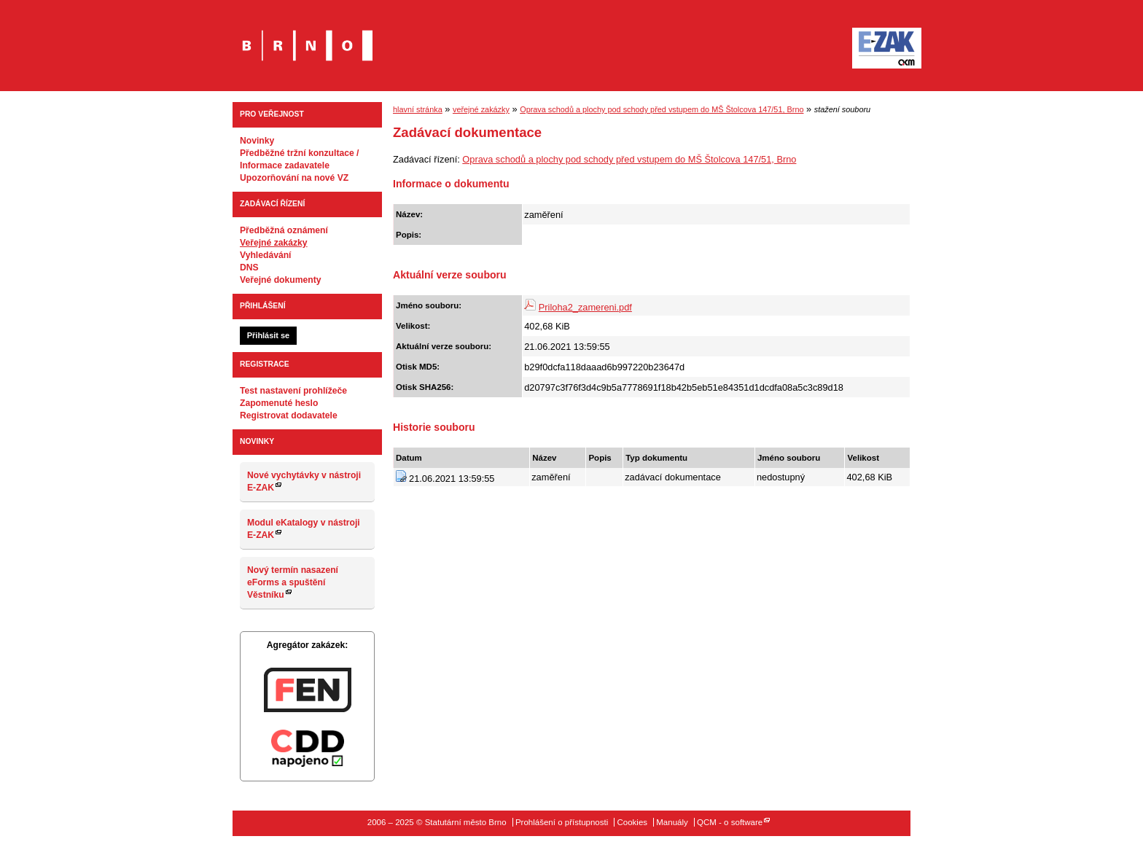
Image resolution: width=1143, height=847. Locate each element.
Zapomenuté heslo (279, 403)
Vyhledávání (266, 255)
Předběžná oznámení (284, 230)
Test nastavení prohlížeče (293, 391)
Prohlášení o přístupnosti (561, 822)
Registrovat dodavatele (289, 415)
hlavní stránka (417, 109)
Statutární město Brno (307, 35)
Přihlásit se (268, 335)
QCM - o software (729, 822)
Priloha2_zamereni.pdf (585, 307)
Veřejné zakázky (274, 243)
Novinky (257, 141)
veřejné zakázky (481, 109)
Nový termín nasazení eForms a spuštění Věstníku (292, 582)
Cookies (632, 822)
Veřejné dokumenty (280, 280)
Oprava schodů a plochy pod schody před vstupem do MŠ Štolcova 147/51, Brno (661, 109)
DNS (249, 267)
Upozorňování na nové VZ (294, 178)
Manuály (672, 822)
